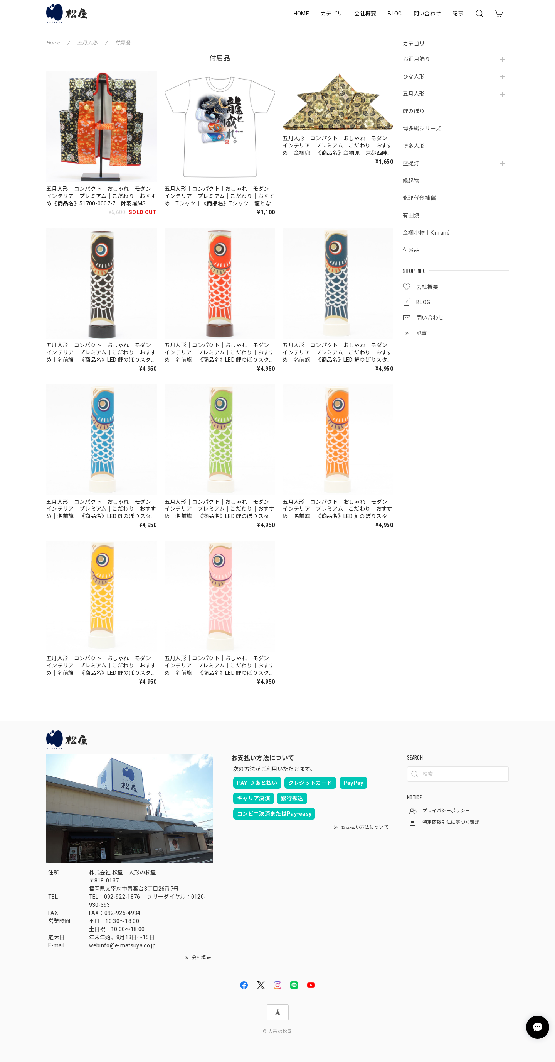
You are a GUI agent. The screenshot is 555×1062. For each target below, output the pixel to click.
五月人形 (414, 94)
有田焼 (411, 215)
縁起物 (411, 181)
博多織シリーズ (422, 128)
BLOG (395, 13)
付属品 (411, 250)
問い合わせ (427, 13)
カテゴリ (332, 13)
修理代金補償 (419, 198)
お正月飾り (417, 59)
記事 (458, 13)
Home (53, 43)
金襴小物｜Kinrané (426, 233)
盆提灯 (411, 163)
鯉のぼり (414, 111)
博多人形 (414, 146)
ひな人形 (414, 76)
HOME (301, 13)
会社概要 (365, 13)
